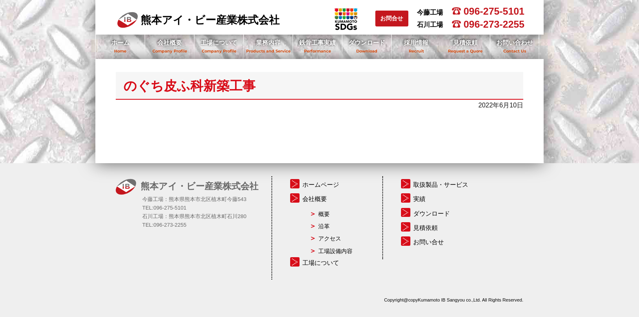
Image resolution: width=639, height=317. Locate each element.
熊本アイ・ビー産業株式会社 (198, 20)
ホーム (120, 42)
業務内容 (268, 42)
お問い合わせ (514, 42)
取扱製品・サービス (440, 184)
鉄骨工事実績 (317, 42)
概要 (324, 214)
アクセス (329, 238)
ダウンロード (366, 42)
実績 (419, 198)
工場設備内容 (335, 251)
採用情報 (416, 42)
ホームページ (320, 184)
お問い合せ (428, 241)
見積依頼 (465, 42)
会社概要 (169, 42)
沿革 (324, 226)
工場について (219, 42)
